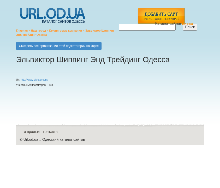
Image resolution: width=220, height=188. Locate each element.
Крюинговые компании (65, 30)
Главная (22, 30)
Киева (188, 23)
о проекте (32, 132)
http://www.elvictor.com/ (34, 79)
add (161, 16)
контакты (50, 132)
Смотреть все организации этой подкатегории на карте (59, 46)
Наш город (38, 30)
